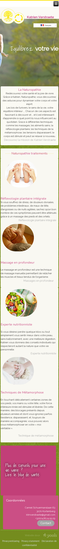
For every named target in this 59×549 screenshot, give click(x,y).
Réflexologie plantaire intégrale (37, 220)
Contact (45, 523)
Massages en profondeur (38, 280)
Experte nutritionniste (43, 353)
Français (46, 25)
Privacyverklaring (10, 541)
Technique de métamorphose (36, 435)
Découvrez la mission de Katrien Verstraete (30, 139)
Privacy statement (30, 541)
